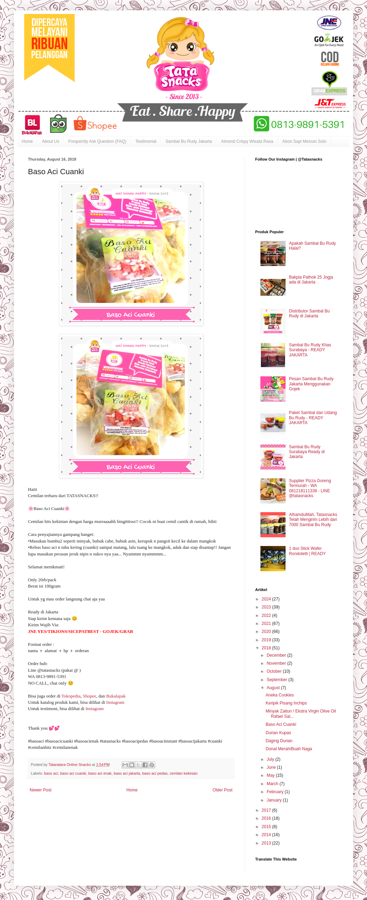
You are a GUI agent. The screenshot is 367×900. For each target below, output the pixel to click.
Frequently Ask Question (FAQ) (97, 141)
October (275, 671)
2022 (267, 615)
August (274, 687)
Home (27, 141)
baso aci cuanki (73, 773)
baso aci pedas (155, 773)
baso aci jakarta (127, 773)
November (277, 663)
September (277, 679)
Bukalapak (116, 696)
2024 (267, 599)
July (271, 759)
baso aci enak (99, 773)
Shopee (89, 696)
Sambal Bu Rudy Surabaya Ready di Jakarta (307, 451)
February (276, 791)
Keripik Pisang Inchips (286, 703)
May (271, 775)
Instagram (115, 702)
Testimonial (145, 141)
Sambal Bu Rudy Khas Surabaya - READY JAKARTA (310, 349)
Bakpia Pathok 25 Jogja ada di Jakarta (311, 280)
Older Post (222, 790)
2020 (267, 631)
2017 (267, 810)
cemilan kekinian (183, 773)
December (277, 655)
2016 (267, 818)
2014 (267, 834)
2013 (267, 843)
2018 (267, 648)
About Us (50, 141)
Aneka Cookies (280, 695)
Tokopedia (71, 696)
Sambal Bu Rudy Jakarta (188, 141)
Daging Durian (279, 740)
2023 (267, 607)
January (275, 800)
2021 (267, 623)
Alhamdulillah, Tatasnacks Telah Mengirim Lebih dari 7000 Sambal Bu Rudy (313, 519)
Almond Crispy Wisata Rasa (247, 141)
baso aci (51, 773)
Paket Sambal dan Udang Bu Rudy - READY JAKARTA (313, 417)
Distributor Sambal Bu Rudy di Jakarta (309, 313)
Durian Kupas (278, 732)
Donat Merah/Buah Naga (289, 748)
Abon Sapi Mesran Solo (304, 141)
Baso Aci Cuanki (281, 724)
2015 (267, 826)
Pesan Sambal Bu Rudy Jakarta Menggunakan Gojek (311, 383)
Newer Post (40, 790)
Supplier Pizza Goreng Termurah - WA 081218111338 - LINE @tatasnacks (310, 488)
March (273, 783)
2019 (267, 639)
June (272, 767)
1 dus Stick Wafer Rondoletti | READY (307, 551)
